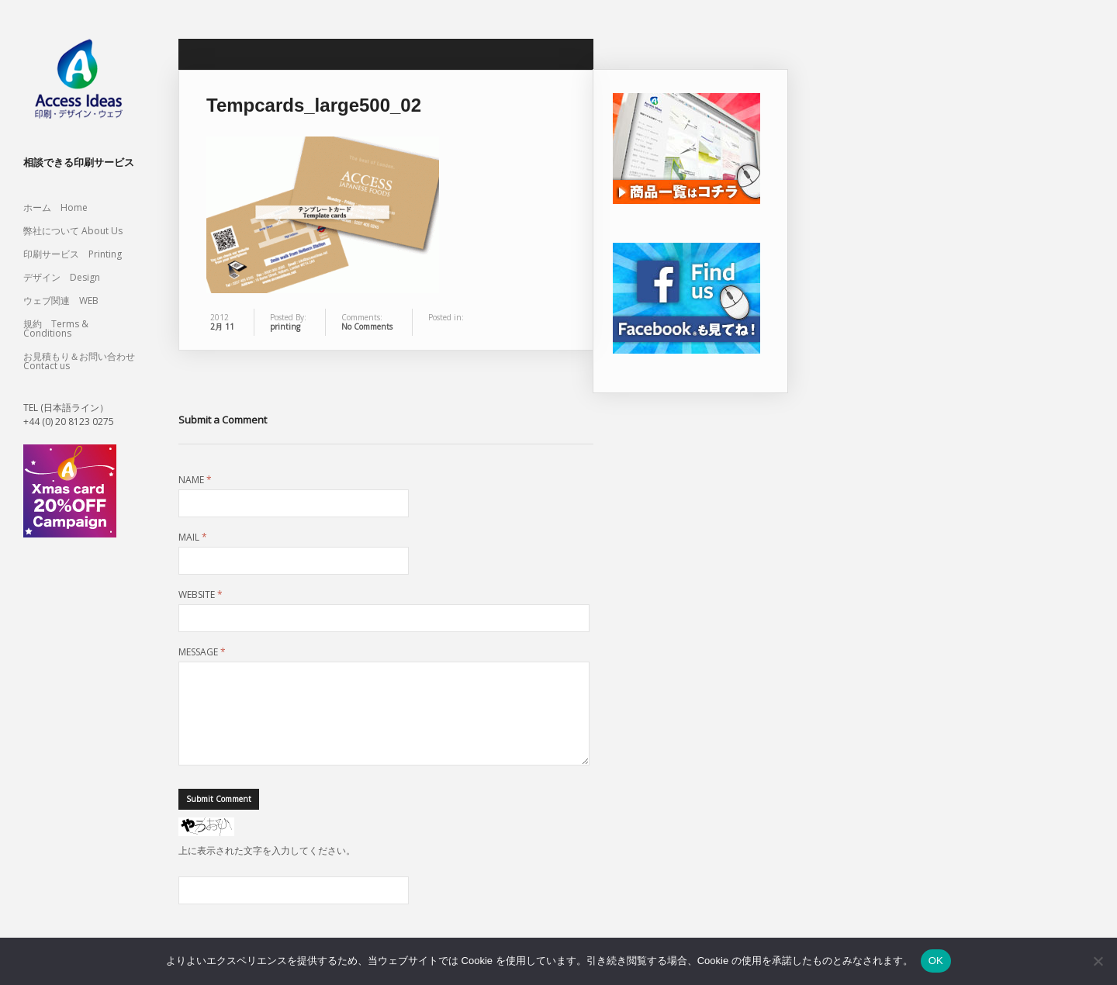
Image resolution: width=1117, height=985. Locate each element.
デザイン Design (61, 277)
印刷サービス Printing (72, 254)
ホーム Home (55, 207)
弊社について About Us (77, 230)
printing (285, 326)
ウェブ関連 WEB (61, 300)
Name (195, 480)
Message (202, 652)
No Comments (367, 326)
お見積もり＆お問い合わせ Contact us (79, 361)
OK (936, 960)
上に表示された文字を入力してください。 (266, 869)
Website (200, 595)
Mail (192, 537)
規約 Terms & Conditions (55, 328)
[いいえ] (1097, 961)
